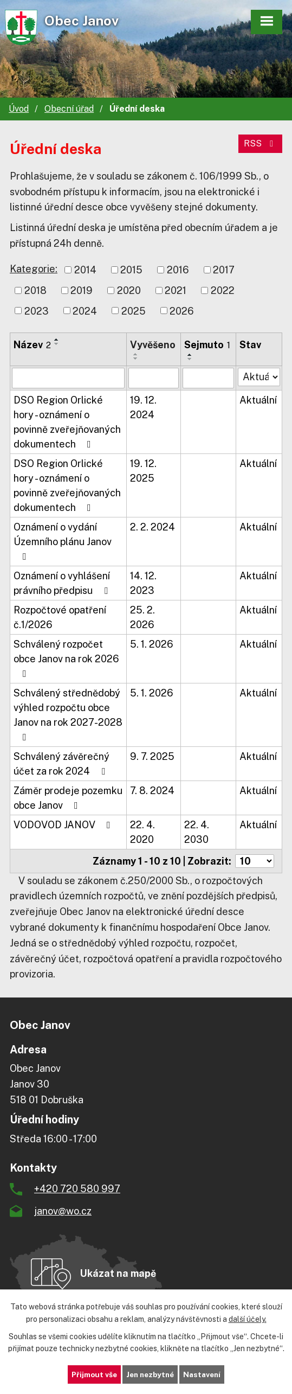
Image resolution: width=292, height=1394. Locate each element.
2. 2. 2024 (152, 527)
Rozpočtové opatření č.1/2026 (60, 617)
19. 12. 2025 (143, 471)
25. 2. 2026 (142, 617)
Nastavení (204, 1374)
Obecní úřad (69, 109)
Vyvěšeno (153, 344)
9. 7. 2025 (152, 756)
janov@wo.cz (63, 1211)
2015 (131, 270)
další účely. (248, 1318)
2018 (35, 290)
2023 (36, 310)
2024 (85, 310)
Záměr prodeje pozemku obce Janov (68, 798)
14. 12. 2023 (143, 583)
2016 (178, 270)
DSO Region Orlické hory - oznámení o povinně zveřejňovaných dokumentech (67, 422)
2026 (182, 310)
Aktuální (258, 400)
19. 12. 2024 (143, 407)
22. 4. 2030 (196, 832)
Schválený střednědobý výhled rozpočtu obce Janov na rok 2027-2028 (68, 714)
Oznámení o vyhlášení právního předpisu (63, 583)
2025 (133, 310)
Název (32, 344)
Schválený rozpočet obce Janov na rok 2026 (66, 658)
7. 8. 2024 (152, 790)
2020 (129, 290)
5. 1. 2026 (151, 644)
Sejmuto (207, 344)
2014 (85, 270)
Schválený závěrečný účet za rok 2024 (61, 764)
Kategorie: (33, 268)
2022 (223, 290)
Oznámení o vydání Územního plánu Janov (63, 541)
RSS (260, 143)
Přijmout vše (91, 1374)
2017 (224, 270)
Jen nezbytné (150, 1374)
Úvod (19, 109)
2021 (175, 290)
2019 (81, 290)
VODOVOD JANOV (64, 824)
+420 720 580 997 (77, 1188)
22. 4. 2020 (142, 832)
